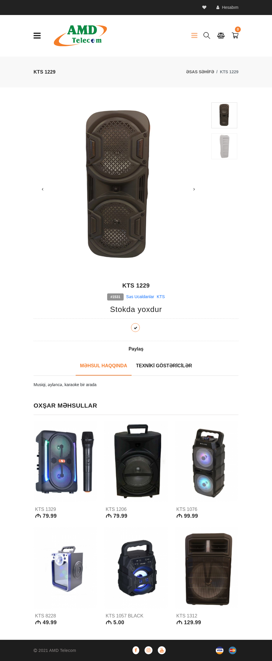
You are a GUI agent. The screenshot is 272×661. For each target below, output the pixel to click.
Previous (42, 189)
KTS (161, 296)
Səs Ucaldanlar (140, 296)
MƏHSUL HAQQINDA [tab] (103, 365)
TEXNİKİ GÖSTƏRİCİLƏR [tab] (164, 365)
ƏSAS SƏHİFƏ (200, 71)
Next (194, 189)
